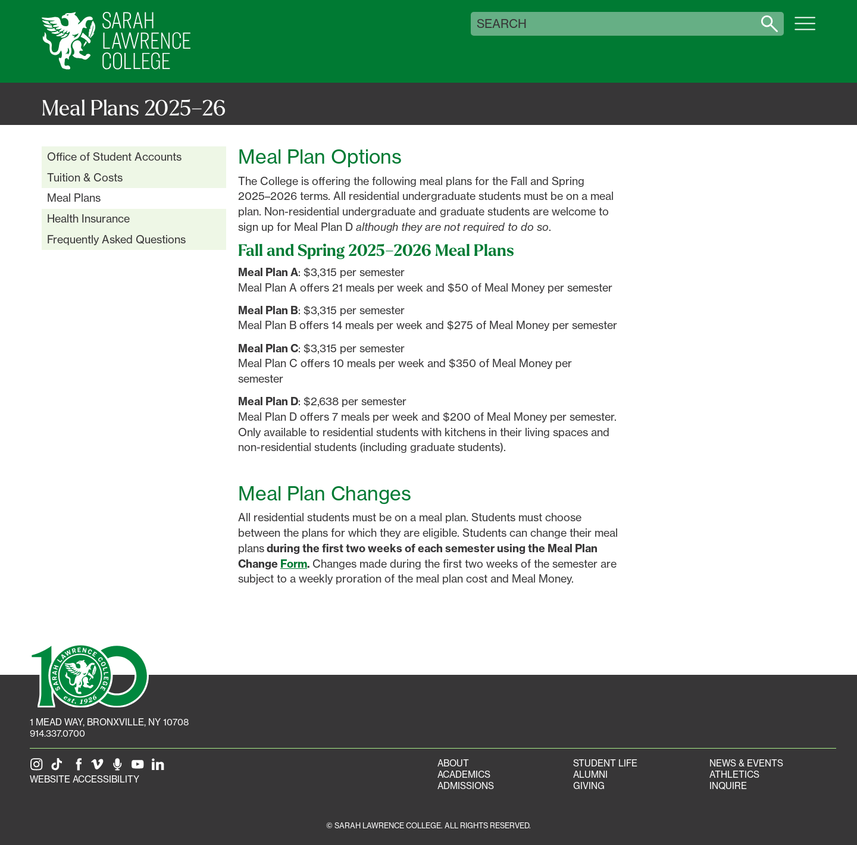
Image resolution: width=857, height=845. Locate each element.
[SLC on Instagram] (39, 768)
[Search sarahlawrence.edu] (769, 24)
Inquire (728, 785)
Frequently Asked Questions (116, 239)
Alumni (590, 774)
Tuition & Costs (85, 177)
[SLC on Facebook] (79, 768)
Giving (589, 785)
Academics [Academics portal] (463, 774)
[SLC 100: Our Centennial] (89, 675)
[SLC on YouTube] (140, 768)
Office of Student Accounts (114, 156)
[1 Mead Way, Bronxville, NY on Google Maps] (109, 722)
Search (502, 24)
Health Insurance (88, 218)
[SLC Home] (116, 41)
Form (293, 564)
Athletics (734, 774)
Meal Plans (74, 197)
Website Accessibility (84, 779)
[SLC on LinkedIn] (160, 768)
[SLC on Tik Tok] (59, 768)
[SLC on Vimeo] (99, 768)
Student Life (605, 763)
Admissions (465, 785)
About (453, 763)
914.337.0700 (57, 733)
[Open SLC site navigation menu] (805, 29)
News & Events (746, 763)
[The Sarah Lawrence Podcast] (120, 768)
